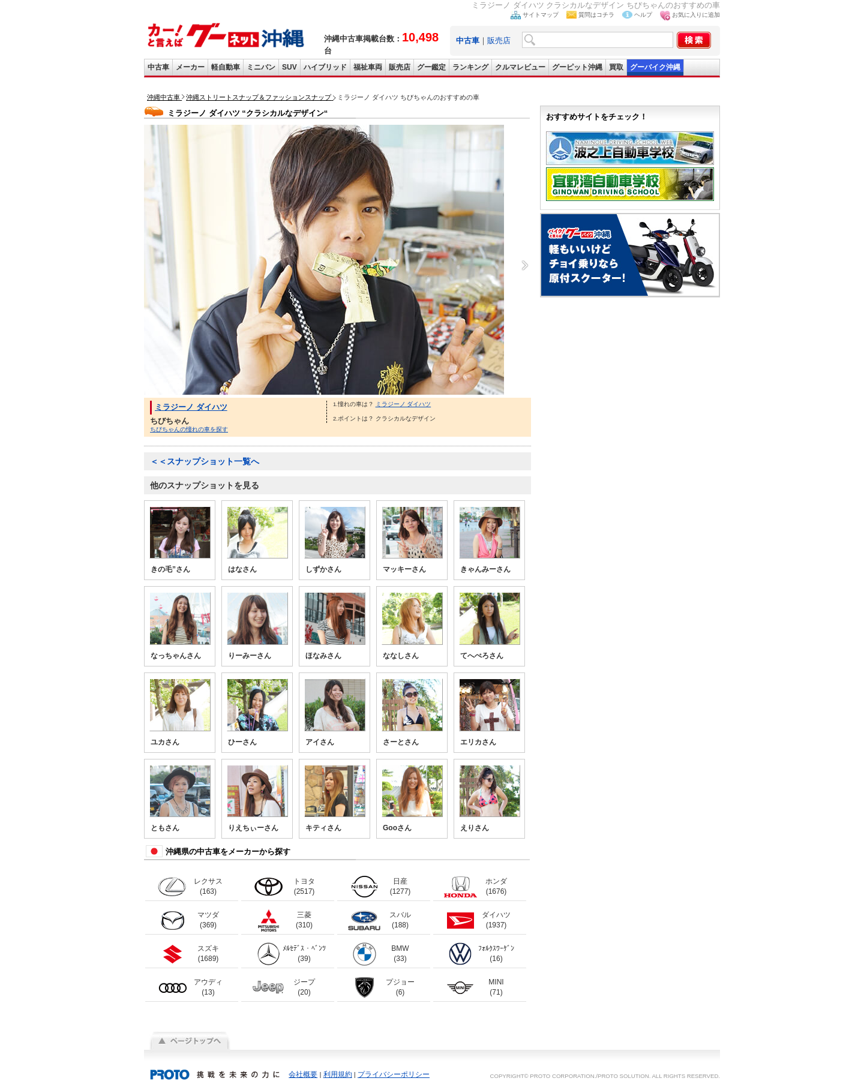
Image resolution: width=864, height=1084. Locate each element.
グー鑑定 (431, 67)
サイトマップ (541, 14)
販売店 (499, 40)
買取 (616, 67)
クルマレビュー (520, 67)
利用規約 (337, 1074)
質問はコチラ (596, 14)
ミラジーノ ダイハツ (191, 407)
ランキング (470, 67)
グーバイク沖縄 (655, 67)
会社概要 (303, 1074)
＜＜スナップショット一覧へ (204, 461)
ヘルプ (643, 14)
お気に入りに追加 (696, 14)
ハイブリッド (325, 67)
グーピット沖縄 (577, 67)
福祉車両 (367, 67)
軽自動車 (225, 67)
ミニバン (261, 67)
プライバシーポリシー (394, 1074)
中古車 (158, 67)
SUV (289, 67)
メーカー (190, 67)
